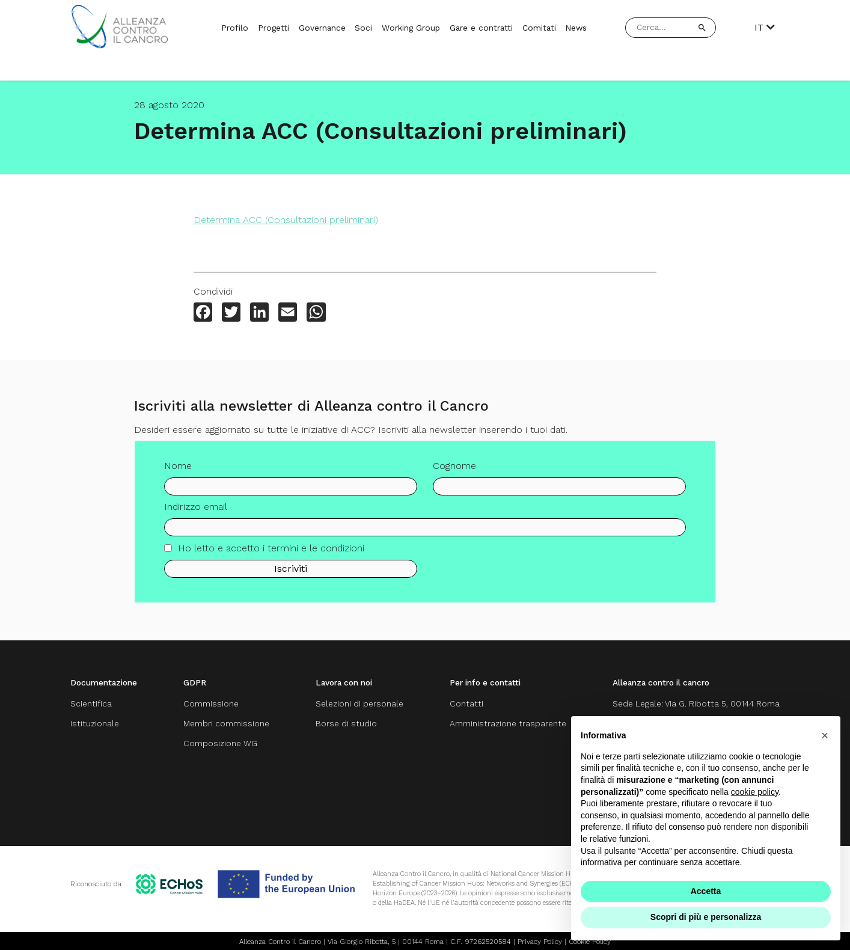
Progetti (273, 27)
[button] (824, 735)
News (576, 27)
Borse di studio (346, 723)
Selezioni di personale (359, 703)
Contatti (466, 703)
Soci (363, 27)
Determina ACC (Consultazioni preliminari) (286, 219)
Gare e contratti (481, 27)
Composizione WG (220, 742)
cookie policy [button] (754, 792)
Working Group (411, 27)
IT (764, 27)
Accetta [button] (706, 891)
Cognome (454, 473)
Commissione (211, 703)
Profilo (234, 27)
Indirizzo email (195, 514)
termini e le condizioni (316, 555)
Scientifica (91, 703)
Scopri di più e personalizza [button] (705, 917)
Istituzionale (94, 723)
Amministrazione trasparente (508, 723)
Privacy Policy (540, 939)
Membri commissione (226, 723)
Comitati (539, 27)
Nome (178, 473)
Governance (322, 27)
